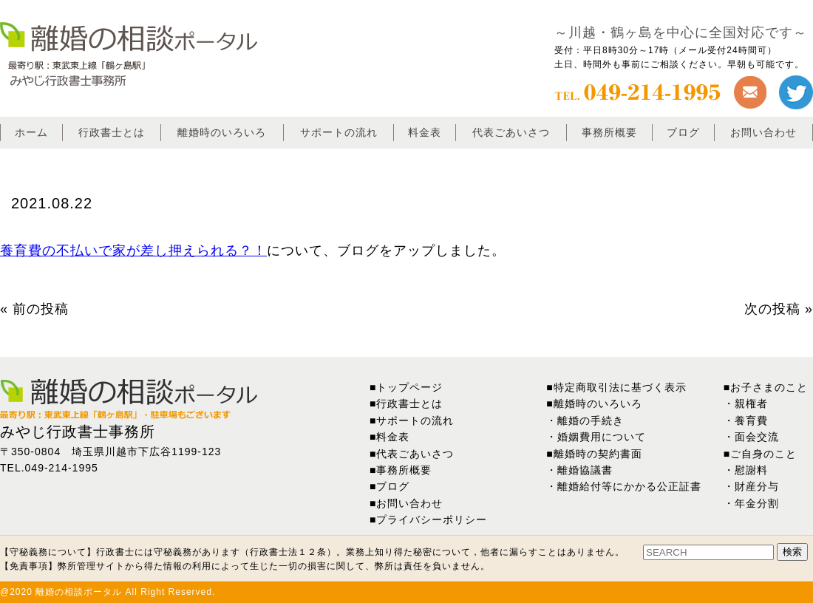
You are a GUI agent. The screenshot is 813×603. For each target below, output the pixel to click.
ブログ (683, 132)
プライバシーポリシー (431, 519)
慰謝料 (751, 470)
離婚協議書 (585, 470)
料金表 (424, 132)
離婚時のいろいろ (221, 132)
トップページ (409, 387)
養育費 (751, 420)
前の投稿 (41, 309)
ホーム (31, 132)
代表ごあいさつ (511, 132)
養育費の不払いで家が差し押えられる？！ (133, 250)
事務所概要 (609, 132)
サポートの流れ (339, 132)
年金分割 (757, 503)
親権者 (751, 403)
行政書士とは (111, 132)
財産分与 (757, 486)
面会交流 (757, 437)
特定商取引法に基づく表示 (620, 387)
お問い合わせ (763, 132)
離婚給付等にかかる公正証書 (629, 486)
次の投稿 (772, 309)
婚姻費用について (601, 437)
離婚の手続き (590, 420)
